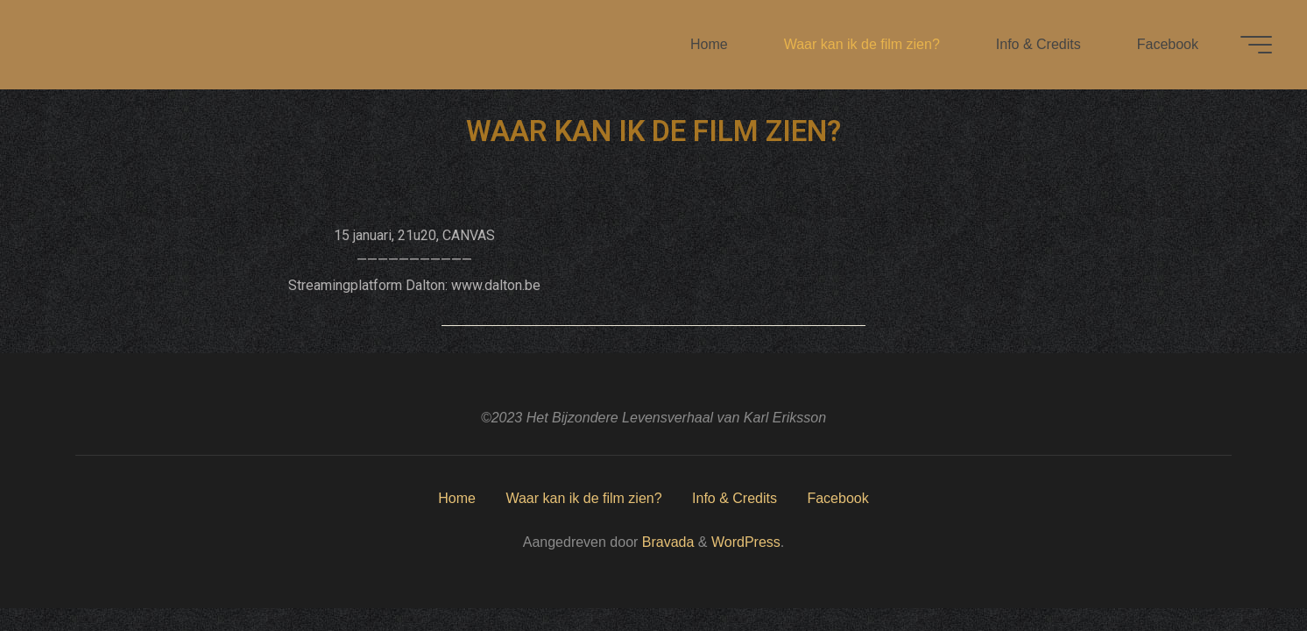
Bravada (666, 542)
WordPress (746, 542)
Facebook (837, 498)
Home (457, 498)
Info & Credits (734, 498)
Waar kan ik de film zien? (583, 498)
